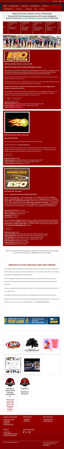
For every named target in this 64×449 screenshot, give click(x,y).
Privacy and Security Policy (49, 443)
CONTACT (19, 9)
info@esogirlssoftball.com (43, 302)
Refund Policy (54, 442)
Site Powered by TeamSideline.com (11, 442)
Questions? (24, 388)
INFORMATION (35, 6)
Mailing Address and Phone (11, 433)
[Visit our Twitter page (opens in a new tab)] (27, 432)
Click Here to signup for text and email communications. (10, 392)
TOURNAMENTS (8, 9)
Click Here (34, 252)
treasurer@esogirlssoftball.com (17, 225)
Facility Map (7, 421)
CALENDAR (28, 9)
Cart (55, 1)
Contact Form (7, 432)
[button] (5, 41)
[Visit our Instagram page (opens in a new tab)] (30, 432)
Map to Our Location (9, 419)
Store (35, 9)
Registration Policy (8, 424)
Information (27, 421)
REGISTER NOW (13, 6)
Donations (42, 9)
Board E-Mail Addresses (10, 435)
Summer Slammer (48, 419)
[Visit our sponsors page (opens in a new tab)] (13, 345)
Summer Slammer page (24, 144)
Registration (27, 419)
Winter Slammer (48, 421)
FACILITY (45, 6)
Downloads (7, 422)
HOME (5, 6)
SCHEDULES (24, 6)
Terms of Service (46, 442)
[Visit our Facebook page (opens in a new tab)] (24, 432)
